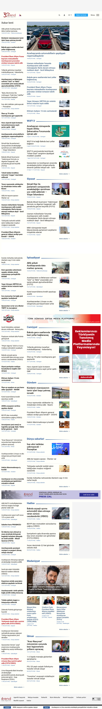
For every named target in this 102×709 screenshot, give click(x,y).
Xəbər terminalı (81, 15)
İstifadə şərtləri (81, 697)
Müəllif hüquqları (68, 697)
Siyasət (31, 178)
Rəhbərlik (44, 697)
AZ (69, 15)
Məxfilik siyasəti (19, 700)
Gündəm (31, 382)
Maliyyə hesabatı (33, 697)
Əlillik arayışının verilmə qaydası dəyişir (33, 707)
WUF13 (31, 120)
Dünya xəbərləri (35, 438)
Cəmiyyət (32, 327)
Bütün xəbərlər (63, 174)
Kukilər (29, 700)
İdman (30, 636)
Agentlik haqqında (19, 697)
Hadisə (31, 503)
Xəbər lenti (7, 22)
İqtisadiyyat (33, 257)
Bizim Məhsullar (55, 697)
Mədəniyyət (33, 561)
